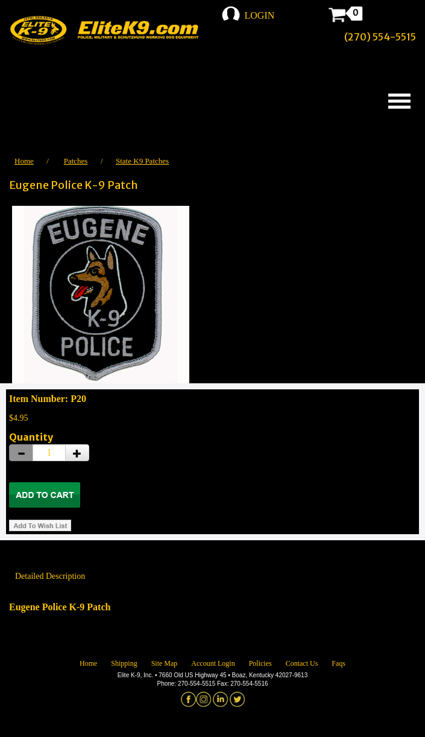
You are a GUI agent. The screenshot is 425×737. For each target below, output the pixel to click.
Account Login (213, 663)
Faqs (338, 663)
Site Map (164, 663)
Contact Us (302, 663)
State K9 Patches (142, 160)
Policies (260, 663)
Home (24, 160)
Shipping (124, 663)
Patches (76, 160)
